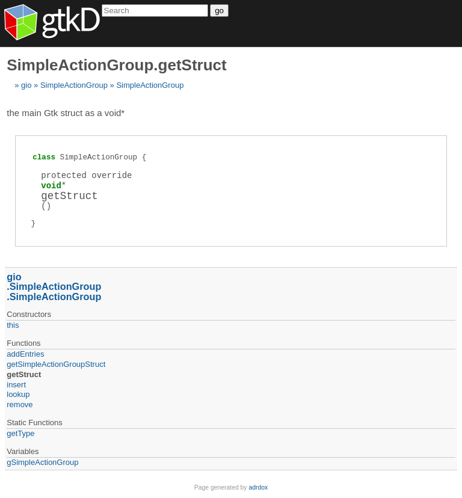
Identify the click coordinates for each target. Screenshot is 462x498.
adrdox (258, 487)
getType (20, 433)
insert (16, 384)
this (13, 325)
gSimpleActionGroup (42, 462)
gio (26, 85)
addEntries (25, 353)
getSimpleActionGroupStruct (56, 364)
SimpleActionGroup (74, 85)
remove (19, 404)
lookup (18, 394)
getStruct (24, 374)
